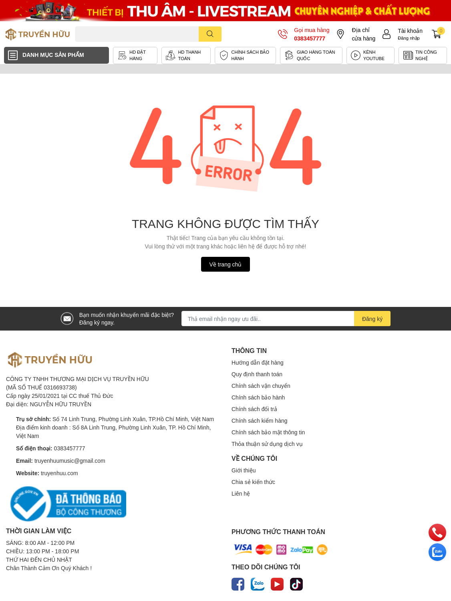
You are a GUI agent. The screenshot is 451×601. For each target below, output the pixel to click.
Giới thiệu (244, 470)
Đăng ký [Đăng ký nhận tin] (372, 318)
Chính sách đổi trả (254, 408)
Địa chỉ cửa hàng (363, 34)
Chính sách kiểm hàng (260, 420)
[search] (210, 34)
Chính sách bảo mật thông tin (268, 432)
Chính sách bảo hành (258, 397)
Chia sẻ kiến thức (253, 481)
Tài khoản (410, 30)
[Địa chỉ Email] (286, 318)
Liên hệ (241, 493)
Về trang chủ (225, 264)
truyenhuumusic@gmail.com (69, 460)
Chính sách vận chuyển (261, 385)
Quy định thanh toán (257, 374)
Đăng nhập (409, 37)
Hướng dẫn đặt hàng (258, 362)
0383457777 (309, 38)
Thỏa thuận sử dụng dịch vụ (267, 443)
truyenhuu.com (59, 473)
